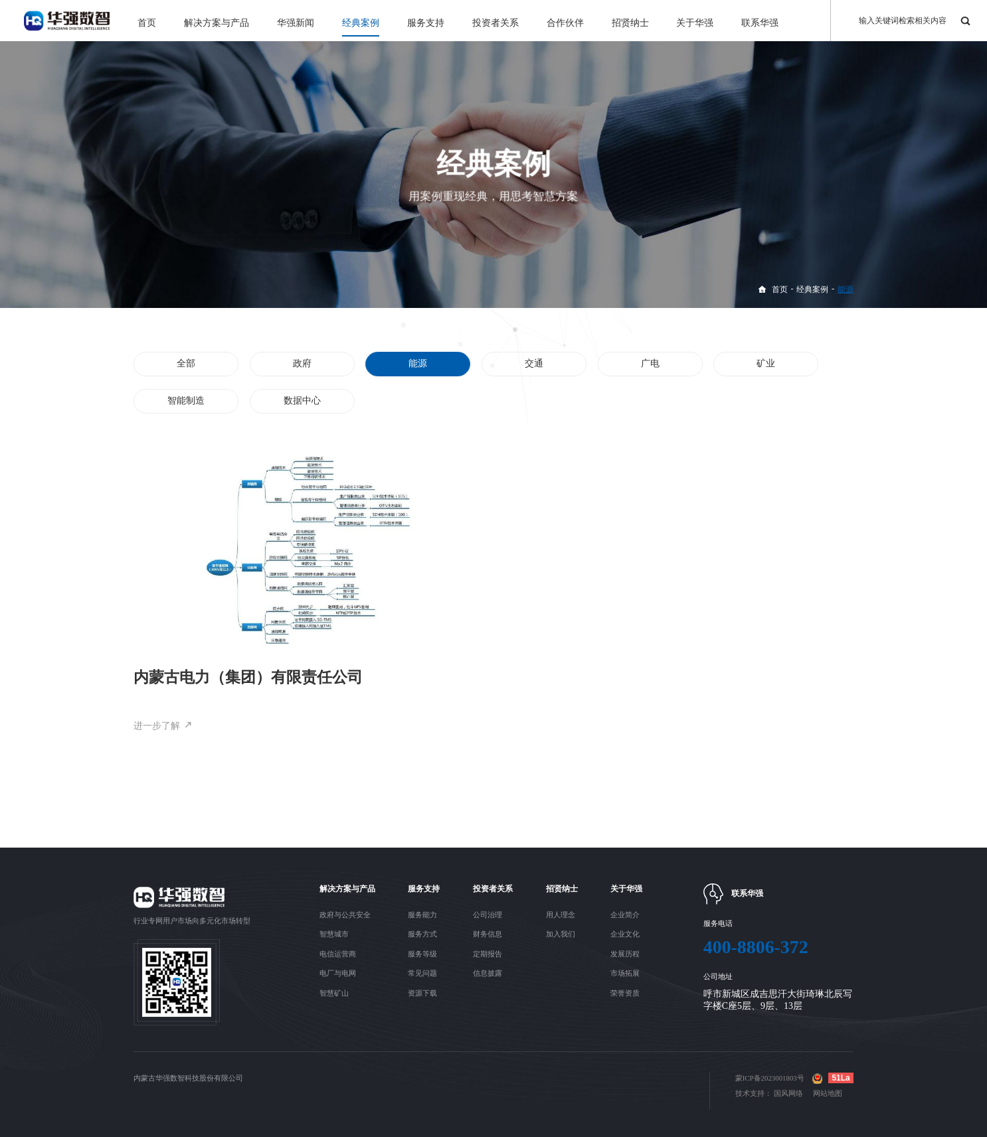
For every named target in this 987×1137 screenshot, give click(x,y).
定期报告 (487, 954)
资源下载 (422, 993)
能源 (845, 289)
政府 (302, 363)
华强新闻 (295, 23)
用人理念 (560, 915)
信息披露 (487, 973)
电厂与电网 (337, 973)
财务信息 (487, 934)
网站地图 (827, 1093)
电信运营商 (337, 954)
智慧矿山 (334, 993)
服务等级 (422, 954)
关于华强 (694, 23)
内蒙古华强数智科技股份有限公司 (188, 1078)
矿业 (766, 363)
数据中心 (302, 401)
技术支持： (753, 1093)
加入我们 (560, 934)
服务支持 (425, 23)
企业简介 (625, 915)
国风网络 (788, 1093)
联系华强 (759, 23)
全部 (186, 363)
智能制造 (186, 401)
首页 (146, 23)
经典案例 (360, 23)
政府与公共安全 (345, 915)
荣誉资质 (625, 993)
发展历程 (625, 954)
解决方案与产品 (216, 23)
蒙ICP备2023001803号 (769, 1078)
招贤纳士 (630, 23)
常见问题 (422, 973)
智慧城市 (334, 934)
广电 (650, 363)
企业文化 (625, 934)
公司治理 (487, 915)
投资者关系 (495, 23)
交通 (534, 363)
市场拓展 (625, 973)
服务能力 (422, 915)
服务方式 (422, 934)
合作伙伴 (565, 23)
